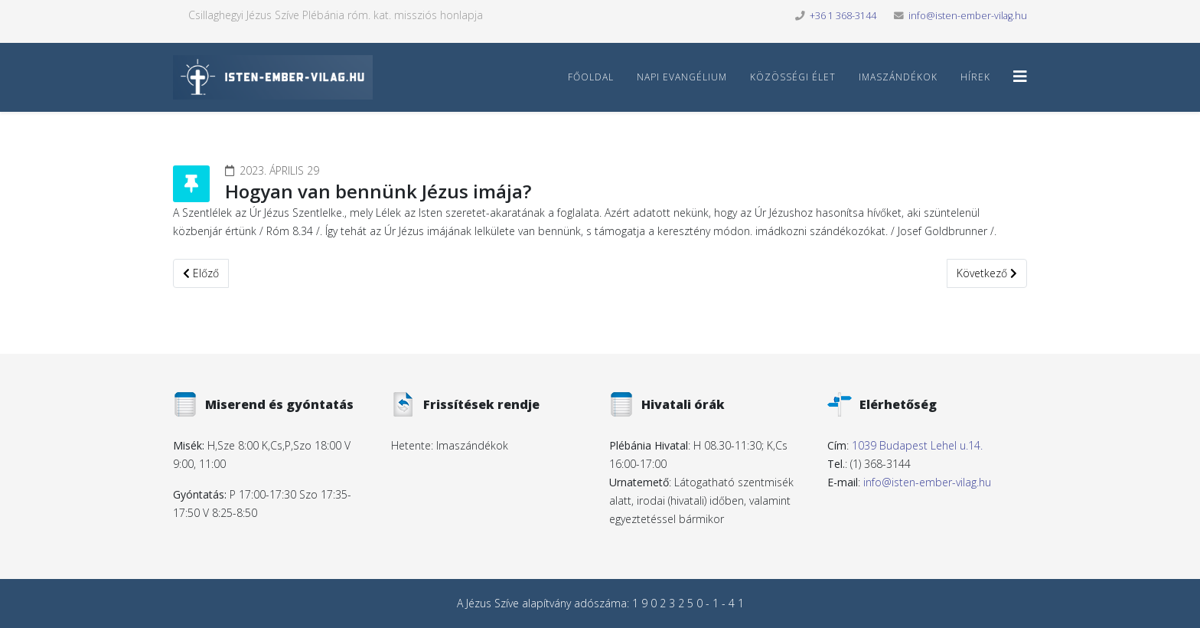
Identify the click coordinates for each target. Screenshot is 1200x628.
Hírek (975, 76)
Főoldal (591, 76)
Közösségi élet (793, 76)
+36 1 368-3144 (843, 15)
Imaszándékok (898, 76)
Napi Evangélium (682, 76)
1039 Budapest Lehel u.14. (917, 445)
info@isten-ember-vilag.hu (967, 15)
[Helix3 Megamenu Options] (1020, 76)
